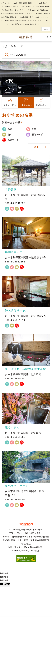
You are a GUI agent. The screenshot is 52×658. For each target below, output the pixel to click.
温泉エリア (17, 46)
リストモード (39, 147)
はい (46, 29)
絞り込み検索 (18, 55)
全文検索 (49, 37)
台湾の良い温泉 (26, 37)
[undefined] (6, 584)
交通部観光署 (26, 524)
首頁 (5, 46)
